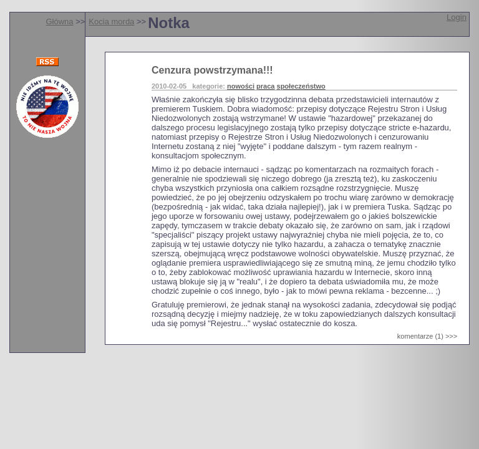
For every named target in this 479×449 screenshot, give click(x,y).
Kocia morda (111, 21)
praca (265, 86)
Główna (59, 21)
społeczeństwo (301, 86)
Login (457, 17)
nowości (240, 86)
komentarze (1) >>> (427, 336)
